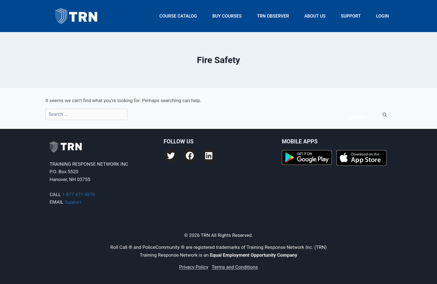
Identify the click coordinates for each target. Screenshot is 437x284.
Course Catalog (178, 16)
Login (382, 16)
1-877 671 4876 (78, 194)
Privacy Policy (193, 267)
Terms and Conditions (235, 267)
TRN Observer (273, 16)
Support (351, 16)
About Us (315, 16)
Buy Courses (227, 16)
